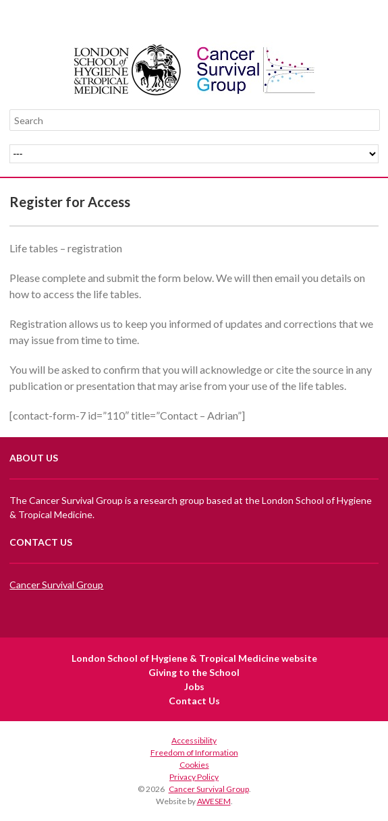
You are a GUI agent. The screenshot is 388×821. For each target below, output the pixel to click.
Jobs (194, 686)
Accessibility (194, 740)
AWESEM (214, 801)
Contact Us (194, 700)
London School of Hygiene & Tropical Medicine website (194, 658)
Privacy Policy (194, 777)
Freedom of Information (194, 752)
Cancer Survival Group (56, 584)
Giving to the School (194, 672)
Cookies (194, 765)
